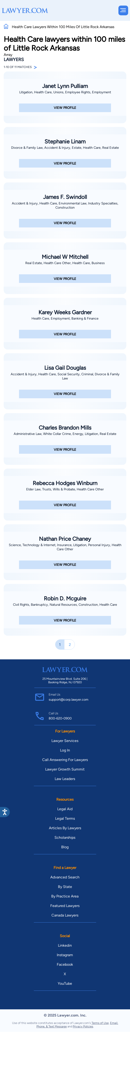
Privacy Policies (83, 1026)
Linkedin (65, 945)
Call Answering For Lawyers (65, 760)
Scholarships (64, 837)
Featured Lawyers (64, 906)
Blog (65, 847)
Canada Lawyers (64, 915)
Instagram (65, 955)
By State (65, 886)
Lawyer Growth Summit (65, 769)
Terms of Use (100, 1023)
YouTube (65, 983)
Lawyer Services (64, 740)
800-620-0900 (60, 718)
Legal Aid (65, 809)
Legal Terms (65, 818)
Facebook (65, 964)
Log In (65, 750)
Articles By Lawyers (65, 828)
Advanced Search (64, 877)
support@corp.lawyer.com (68, 699)
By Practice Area (65, 896)
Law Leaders (65, 779)
